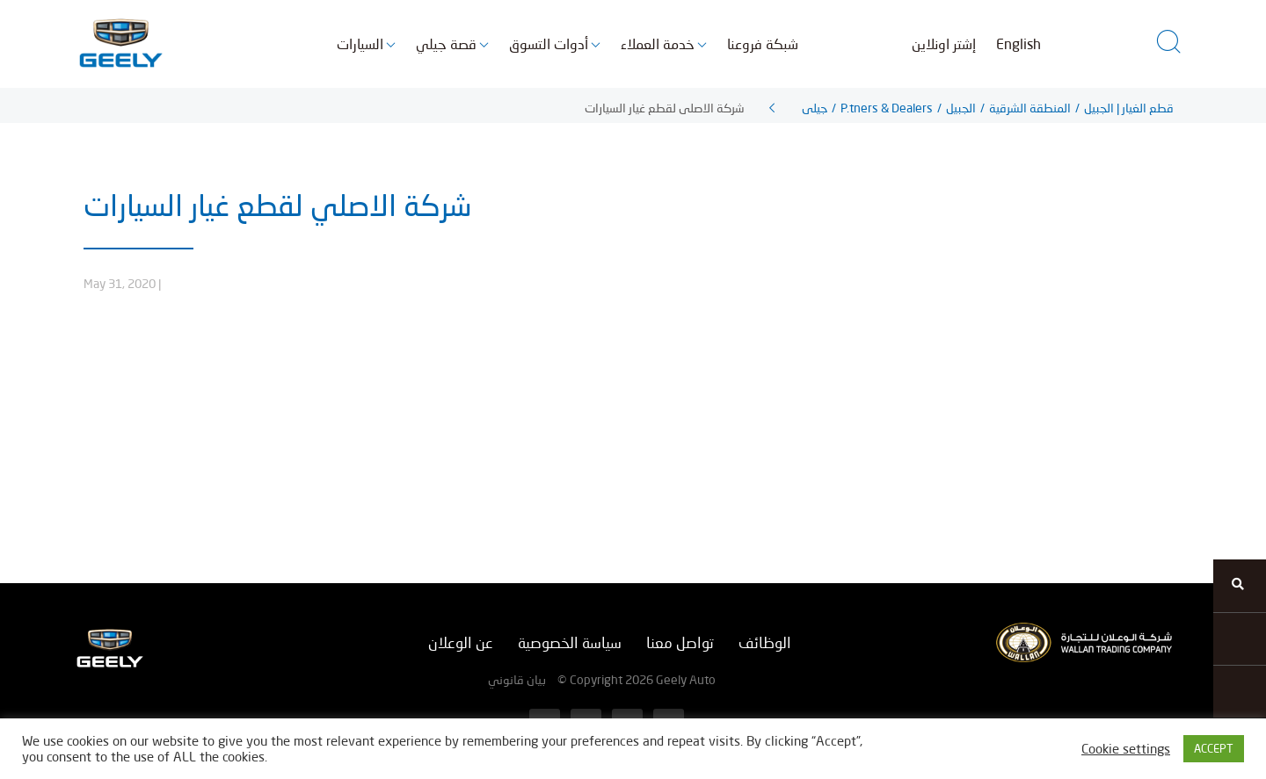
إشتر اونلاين (944, 43)
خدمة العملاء (658, 43)
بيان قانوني (517, 679)
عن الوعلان (460, 642)
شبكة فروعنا (762, 43)
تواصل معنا (680, 642)
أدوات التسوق (548, 43)
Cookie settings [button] (1125, 748)
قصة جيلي (446, 43)
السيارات (360, 43)
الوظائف (764, 642)
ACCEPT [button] (1213, 748)
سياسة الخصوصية (570, 642)
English (1018, 43)
